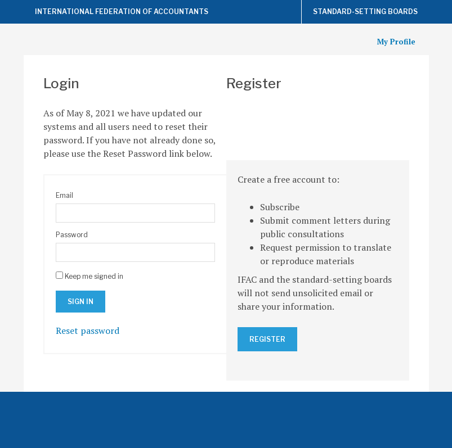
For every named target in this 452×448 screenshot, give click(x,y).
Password (72, 234)
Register (267, 339)
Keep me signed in (94, 276)
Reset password (87, 330)
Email (64, 195)
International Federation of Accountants (121, 11)
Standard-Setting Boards (365, 11)
